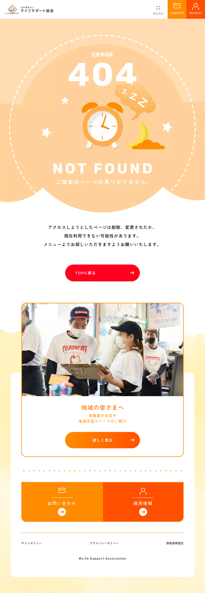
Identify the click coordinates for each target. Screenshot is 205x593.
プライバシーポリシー (104, 543)
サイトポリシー (31, 543)
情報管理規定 (175, 543)
